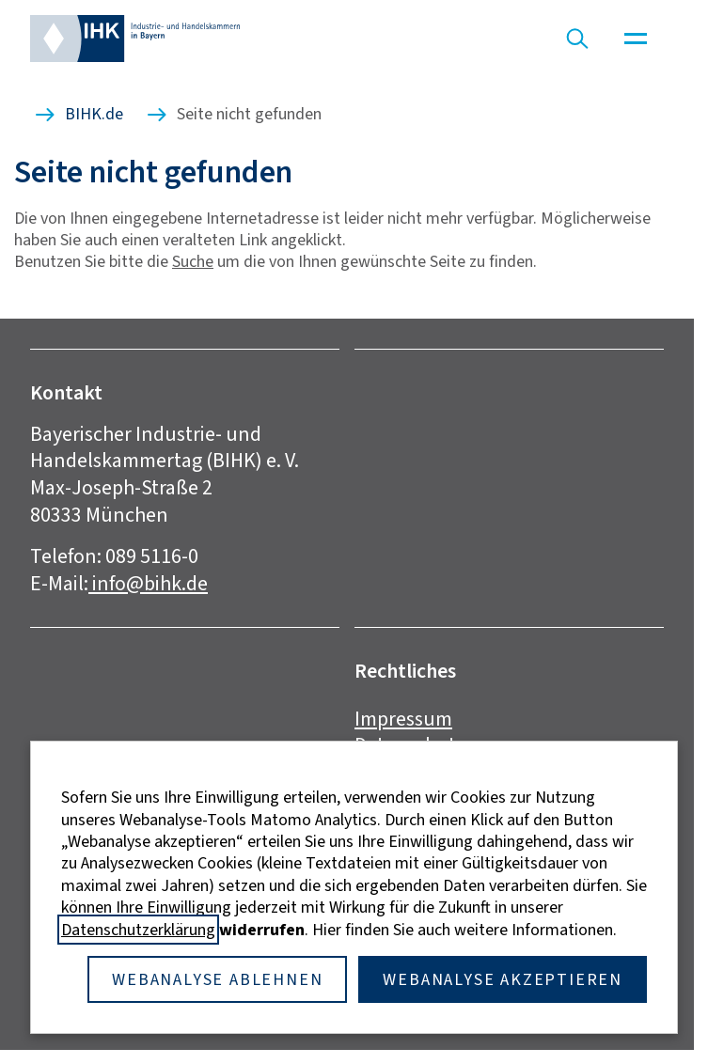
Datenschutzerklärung (138, 929)
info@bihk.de (148, 583)
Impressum (403, 718)
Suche (192, 261)
